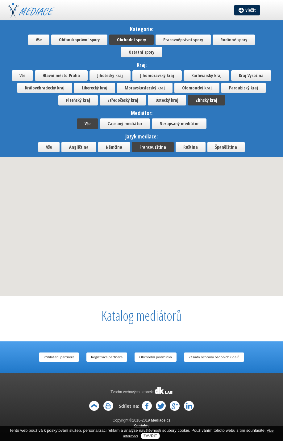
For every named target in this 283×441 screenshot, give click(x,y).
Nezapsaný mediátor (179, 123)
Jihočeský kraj (110, 75)
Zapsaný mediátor (125, 123)
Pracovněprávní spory (183, 40)
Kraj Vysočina (251, 75)
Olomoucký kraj (197, 88)
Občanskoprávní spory (79, 40)
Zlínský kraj (206, 100)
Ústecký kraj (167, 100)
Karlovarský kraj (206, 75)
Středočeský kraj (122, 100)
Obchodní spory (131, 40)
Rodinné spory (233, 40)
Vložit (250, 10)
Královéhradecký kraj (45, 88)
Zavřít (150, 436)
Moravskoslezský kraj (145, 88)
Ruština (190, 147)
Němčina (114, 147)
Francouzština (152, 147)
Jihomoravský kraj (157, 75)
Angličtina (79, 147)
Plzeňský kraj (78, 100)
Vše (39, 40)
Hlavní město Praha (61, 75)
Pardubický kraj (243, 88)
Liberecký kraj (94, 88)
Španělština (226, 147)
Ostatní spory (141, 52)
